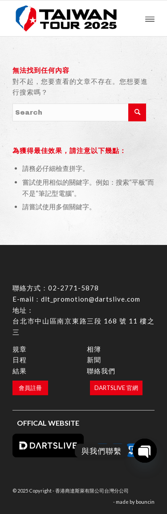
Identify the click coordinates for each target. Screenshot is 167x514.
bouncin (145, 502)
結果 (19, 371)
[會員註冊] (30, 388)
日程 (19, 360)
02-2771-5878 (73, 288)
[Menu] (150, 18)
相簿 (94, 349)
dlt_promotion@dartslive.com (90, 299)
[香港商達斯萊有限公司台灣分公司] (69, 18)
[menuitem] (150, 18)
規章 (19, 349)
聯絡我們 (101, 371)
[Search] (79, 112)
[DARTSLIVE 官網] (116, 388)
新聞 (94, 360)
